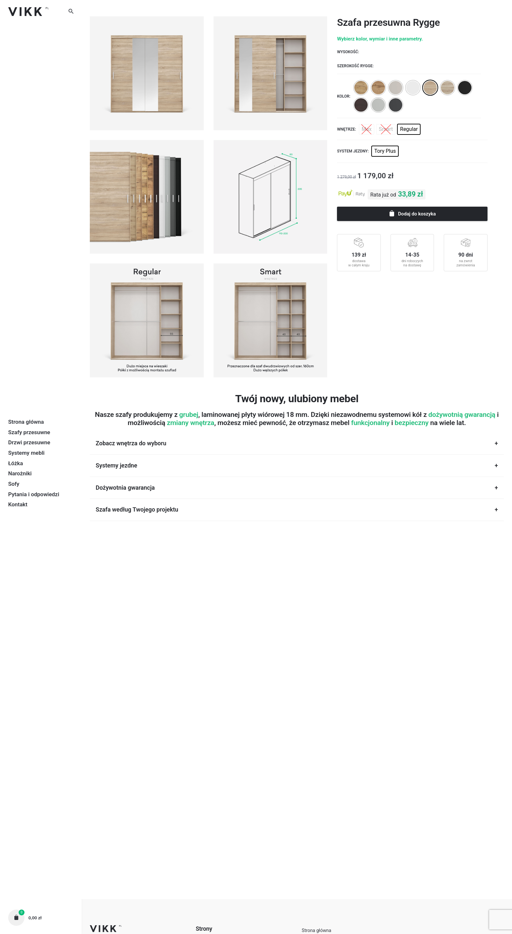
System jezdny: (353, 151)
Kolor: (343, 96)
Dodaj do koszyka (412, 213)
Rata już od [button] (383, 195)
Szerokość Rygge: (355, 66)
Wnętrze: (346, 129)
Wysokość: (348, 52)
